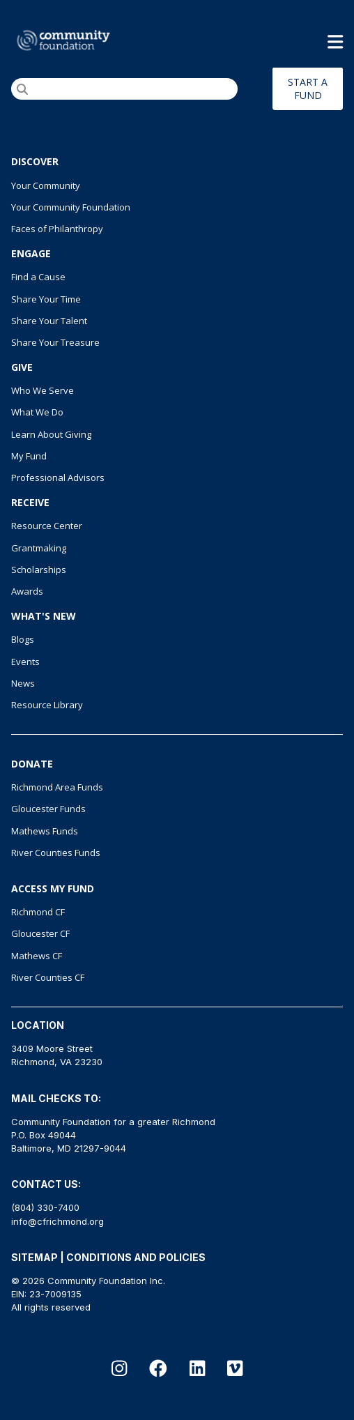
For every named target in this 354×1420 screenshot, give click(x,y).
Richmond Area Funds (57, 787)
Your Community (45, 185)
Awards (27, 591)
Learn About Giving (51, 434)
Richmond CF (38, 912)
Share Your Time (46, 299)
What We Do (37, 412)
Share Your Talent (49, 320)
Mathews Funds (44, 831)
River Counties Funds (55, 852)
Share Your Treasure (55, 342)
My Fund (29, 456)
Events (25, 661)
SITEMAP (34, 1257)
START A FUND (308, 88)
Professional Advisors (58, 477)
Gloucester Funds (48, 808)
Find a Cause (38, 276)
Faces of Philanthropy (57, 228)
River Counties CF (47, 977)
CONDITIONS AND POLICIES (136, 1257)
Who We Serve (42, 390)
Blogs (22, 639)
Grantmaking (38, 548)
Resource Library (47, 704)
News (23, 683)
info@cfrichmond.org (57, 1221)
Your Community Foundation (70, 207)
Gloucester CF (40, 933)
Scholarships (38, 569)
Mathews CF (36, 955)
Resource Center (46, 525)
